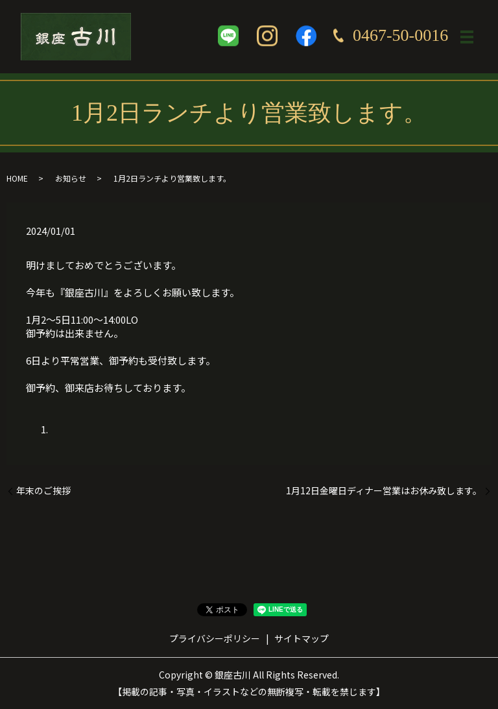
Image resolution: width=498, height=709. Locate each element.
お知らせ (70, 178)
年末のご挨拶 (43, 491)
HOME (17, 178)
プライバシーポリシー (214, 638)
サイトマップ (301, 638)
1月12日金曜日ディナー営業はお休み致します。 (384, 491)
